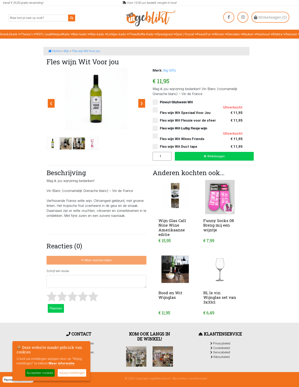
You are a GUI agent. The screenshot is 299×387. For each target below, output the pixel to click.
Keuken (250, 34)
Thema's (28, 34)
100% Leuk (43, 34)
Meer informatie (62, 363)
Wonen (220, 34)
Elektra (279, 34)
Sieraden (235, 34)
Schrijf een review (58, 271)
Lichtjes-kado (118, 34)
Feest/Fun (205, 34)
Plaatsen (56, 308)
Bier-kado (81, 34)
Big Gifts (169, 70)
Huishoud (265, 34)
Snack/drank (10, 34)
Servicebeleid (220, 352)
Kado (67, 34)
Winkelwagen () (270, 17)
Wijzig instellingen (72, 373)
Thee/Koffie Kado (143, 34)
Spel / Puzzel (186, 34)
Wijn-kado (98, 34)
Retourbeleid (220, 357)
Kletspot (56, 34)
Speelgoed (166, 34)
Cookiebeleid (220, 348)
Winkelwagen (214, 156)
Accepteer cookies (40, 373)
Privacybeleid (220, 343)
